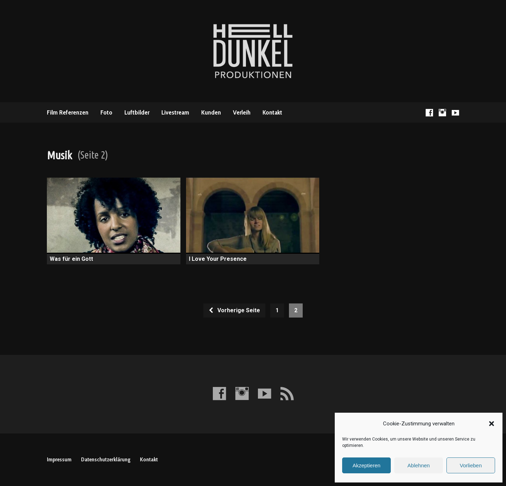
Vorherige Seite (234, 310)
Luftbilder (136, 112)
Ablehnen (418, 465)
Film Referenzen (67, 112)
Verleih (242, 112)
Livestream (175, 112)
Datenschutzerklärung (105, 459)
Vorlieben (471, 465)
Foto (106, 112)
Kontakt (272, 112)
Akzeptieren (366, 465)
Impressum (59, 459)
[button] (491, 423)
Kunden (211, 112)
